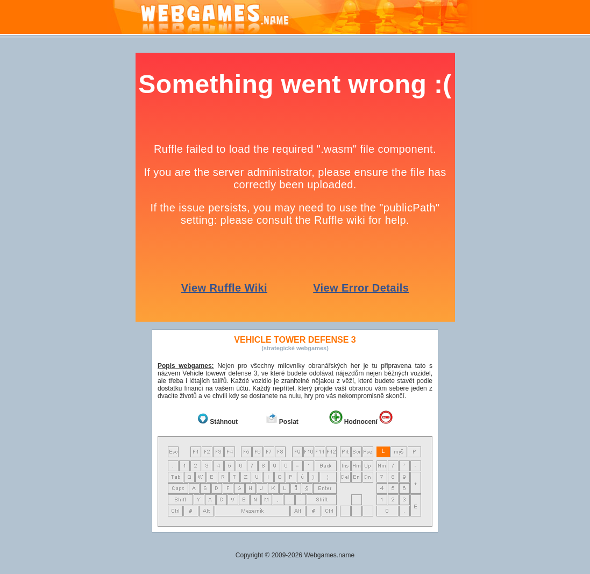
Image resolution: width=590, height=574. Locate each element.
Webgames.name (329, 555)
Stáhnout (224, 422)
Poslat (288, 422)
